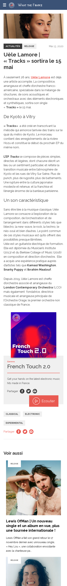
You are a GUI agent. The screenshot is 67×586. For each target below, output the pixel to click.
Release (29, 46)
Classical (12, 414)
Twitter (28, 391)
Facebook (22, 391)
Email (35, 391)
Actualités (13, 46)
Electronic (32, 414)
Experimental (14, 423)
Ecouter (44, 401)
